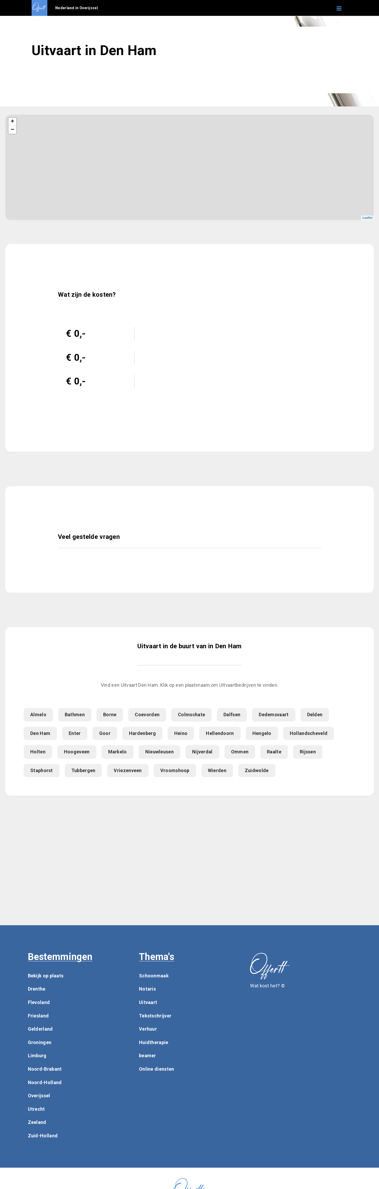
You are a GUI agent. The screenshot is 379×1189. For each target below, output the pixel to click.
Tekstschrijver (155, 1016)
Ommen (240, 751)
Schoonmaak (154, 975)
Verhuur (148, 1029)
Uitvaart (148, 1002)
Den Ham (40, 733)
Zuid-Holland (43, 1135)
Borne (110, 714)
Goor (105, 733)
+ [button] (12, 122)
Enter (75, 733)
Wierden (217, 770)
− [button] (12, 130)
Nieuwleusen (159, 751)
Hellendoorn (220, 733)
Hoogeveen (77, 751)
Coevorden (147, 714)
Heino (181, 733)
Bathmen (75, 714)
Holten (38, 751)
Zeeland (37, 1122)
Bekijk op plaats (46, 975)
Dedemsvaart (273, 714)
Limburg (37, 1055)
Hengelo (261, 733)
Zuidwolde (257, 770)
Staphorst (41, 770)
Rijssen (308, 751)
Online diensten (156, 1069)
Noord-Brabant (45, 1069)
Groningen (40, 1042)
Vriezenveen (128, 770)
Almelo (38, 714)
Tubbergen (83, 770)
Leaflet (367, 217)
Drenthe (37, 989)
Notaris (147, 989)
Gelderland (40, 1029)
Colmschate (191, 714)
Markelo (117, 751)
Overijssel (39, 1095)
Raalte (274, 751)
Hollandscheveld (309, 733)
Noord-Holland (45, 1082)
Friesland (38, 1016)
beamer (147, 1055)
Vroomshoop (175, 770)
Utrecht (36, 1109)
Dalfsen (231, 714)
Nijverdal (202, 751)
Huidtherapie (153, 1042)
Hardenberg (142, 733)
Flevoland (39, 1002)
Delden (315, 714)
